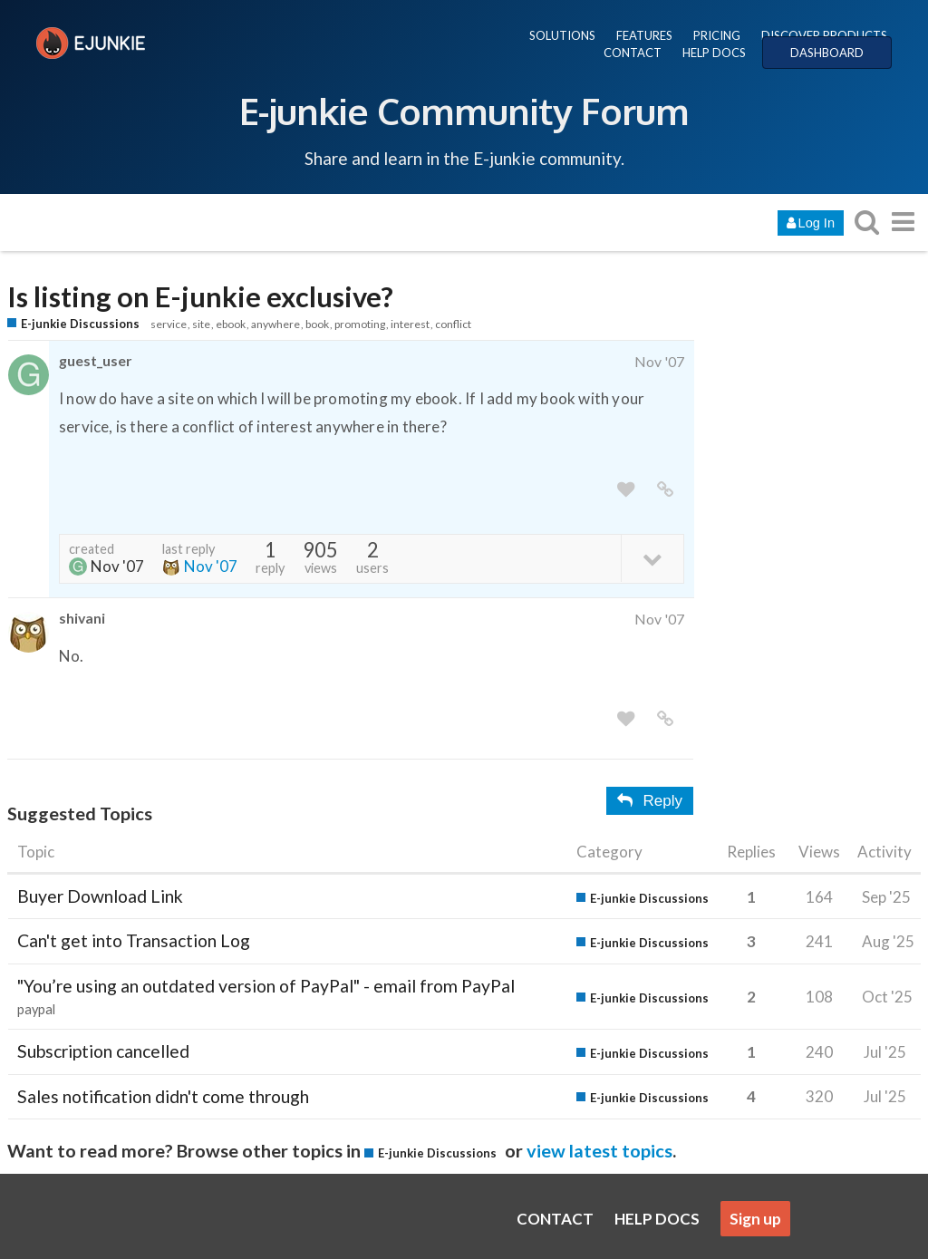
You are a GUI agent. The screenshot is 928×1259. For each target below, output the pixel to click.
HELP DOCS (714, 52)
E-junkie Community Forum (464, 110)
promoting (359, 324)
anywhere (275, 324)
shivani (82, 617)
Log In (811, 223)
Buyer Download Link (100, 896)
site (201, 324)
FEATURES (644, 35)
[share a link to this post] (665, 490)
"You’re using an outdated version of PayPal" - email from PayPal (266, 985)
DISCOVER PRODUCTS (824, 35)
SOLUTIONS (562, 35)
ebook (231, 324)
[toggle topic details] (652, 558)
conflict (453, 324)
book (317, 324)
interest (410, 324)
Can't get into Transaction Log (133, 940)
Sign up (755, 1218)
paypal (36, 1009)
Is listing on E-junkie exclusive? (200, 297)
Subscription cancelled (103, 1051)
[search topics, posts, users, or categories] (866, 221)
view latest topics (599, 1150)
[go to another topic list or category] (902, 221)
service (168, 324)
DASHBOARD (827, 52)
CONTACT (633, 52)
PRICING (716, 35)
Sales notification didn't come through (163, 1096)
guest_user (95, 360)
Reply (649, 800)
